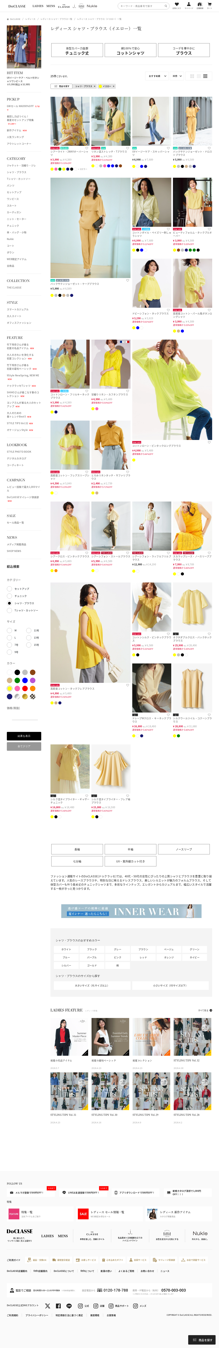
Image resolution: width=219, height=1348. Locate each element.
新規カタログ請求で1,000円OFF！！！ (184, 1192)
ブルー (66, 957)
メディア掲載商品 (16, 544)
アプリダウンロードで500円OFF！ (135, 1192)
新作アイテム (17, 130)
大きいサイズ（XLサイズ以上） (92, 985)
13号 (36, 637)
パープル (92, 957)
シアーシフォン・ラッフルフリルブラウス (151, 558)
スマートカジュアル (18, 309)
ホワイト (66, 949)
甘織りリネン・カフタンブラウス (109, 394)
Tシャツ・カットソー (18, 178)
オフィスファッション (19, 322)
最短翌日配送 (61, 1259)
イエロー (105, 86)
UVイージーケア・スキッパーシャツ (151, 153)
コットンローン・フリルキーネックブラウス (69, 396)
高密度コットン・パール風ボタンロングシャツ (192, 315)
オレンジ (169, 957)
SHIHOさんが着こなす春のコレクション (23, 394)
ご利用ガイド (14, 1260)
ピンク (117, 957)
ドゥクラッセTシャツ (21, 385)
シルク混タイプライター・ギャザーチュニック (69, 800)
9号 (16, 652)
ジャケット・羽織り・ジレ (21, 165)
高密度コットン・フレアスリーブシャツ (69, 477)
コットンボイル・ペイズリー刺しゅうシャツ (151, 234)
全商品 (10, 265)
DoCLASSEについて (64, 1271)
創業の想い (106, 1271)
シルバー (66, 965)
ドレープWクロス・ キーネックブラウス (151, 719)
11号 (36, 630)
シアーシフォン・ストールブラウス (110, 556)
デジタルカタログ (16, 458)
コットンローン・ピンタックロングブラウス (156, 445)
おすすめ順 (154, 76)
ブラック (92, 949)
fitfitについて (87, 1271)
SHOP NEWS (14, 551)
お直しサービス (86, 1260)
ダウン (10, 252)
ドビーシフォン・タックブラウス (150, 313)
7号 (16, 644)
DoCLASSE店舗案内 (17, 1271)
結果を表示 (24, 735)
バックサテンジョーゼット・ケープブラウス (74, 283)
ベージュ (169, 949)
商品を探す (202, 1340)
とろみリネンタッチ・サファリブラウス (110, 477)
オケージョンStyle (20, 430)
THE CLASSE (14, 287)
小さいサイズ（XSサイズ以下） (170, 985)
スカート (12, 205)
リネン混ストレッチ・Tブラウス (109, 151)
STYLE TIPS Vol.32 (20, 423)
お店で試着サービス (193, 1260)
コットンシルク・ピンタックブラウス (151, 638)
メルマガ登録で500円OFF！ (32, 1191)
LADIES (38, 6)
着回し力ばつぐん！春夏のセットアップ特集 (20, 120)
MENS (50, 6)
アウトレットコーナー (19, 143)
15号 (36, 644)
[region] (109, 6)
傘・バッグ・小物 (16, 232)
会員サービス (138, 1260)
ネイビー (194, 957)
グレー (117, 949)
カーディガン (14, 212)
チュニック (13, 225)
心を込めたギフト (112, 1260)
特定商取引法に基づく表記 (69, 1315)
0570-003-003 (173, 1290)
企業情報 (111, 1315)
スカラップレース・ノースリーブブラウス (192, 558)
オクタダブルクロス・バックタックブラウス (192, 638)
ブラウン (143, 949)
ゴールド (92, 965)
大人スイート (14, 316)
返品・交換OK (36, 1260)
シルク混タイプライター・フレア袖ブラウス (110, 800)
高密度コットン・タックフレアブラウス (72, 688)
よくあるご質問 (126, 1271)
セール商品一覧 (15, 522)
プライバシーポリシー (36, 1315)
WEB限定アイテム (17, 259)
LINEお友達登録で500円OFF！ (84, 1191)
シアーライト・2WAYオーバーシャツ (69, 153)
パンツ (10, 185)
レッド (143, 957)
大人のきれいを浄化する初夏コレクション (20, 356)
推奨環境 (94, 1315)
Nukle (10, 239)
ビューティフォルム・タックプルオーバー (192, 234)
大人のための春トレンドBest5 (19, 414)
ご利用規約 (12, 1315)
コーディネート (15, 465)
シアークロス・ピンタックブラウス (69, 556)
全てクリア (24, 746)
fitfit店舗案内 (40, 1271)
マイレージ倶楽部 (164, 1260)
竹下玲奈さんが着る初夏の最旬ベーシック (22, 366)
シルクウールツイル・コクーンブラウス (192, 719)
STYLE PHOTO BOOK (19, 451)
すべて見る (203, 1010)
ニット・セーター (16, 219)
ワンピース (13, 199)
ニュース (164, 1271)
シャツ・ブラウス (16, 172)
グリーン (194, 949)
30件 (175, 76)
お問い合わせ (147, 1271)
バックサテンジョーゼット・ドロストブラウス (192, 153)
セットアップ (14, 192)
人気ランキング (15, 137)
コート (10, 245)
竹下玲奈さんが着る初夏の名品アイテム (20, 346)
